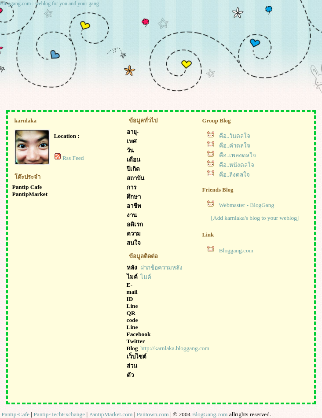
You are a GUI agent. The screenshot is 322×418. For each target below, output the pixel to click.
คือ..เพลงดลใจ (237, 155)
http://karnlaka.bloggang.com (174, 348)
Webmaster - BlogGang (246, 205)
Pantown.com (153, 414)
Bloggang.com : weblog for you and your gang (49, 3)
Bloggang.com (236, 250)
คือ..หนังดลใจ (237, 165)
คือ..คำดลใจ (235, 145)
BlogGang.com (209, 414)
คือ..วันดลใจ (235, 136)
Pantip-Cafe (15, 414)
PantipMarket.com (110, 414)
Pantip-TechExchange (59, 414)
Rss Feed (73, 158)
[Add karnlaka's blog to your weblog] (255, 218)
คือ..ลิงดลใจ (234, 174)
